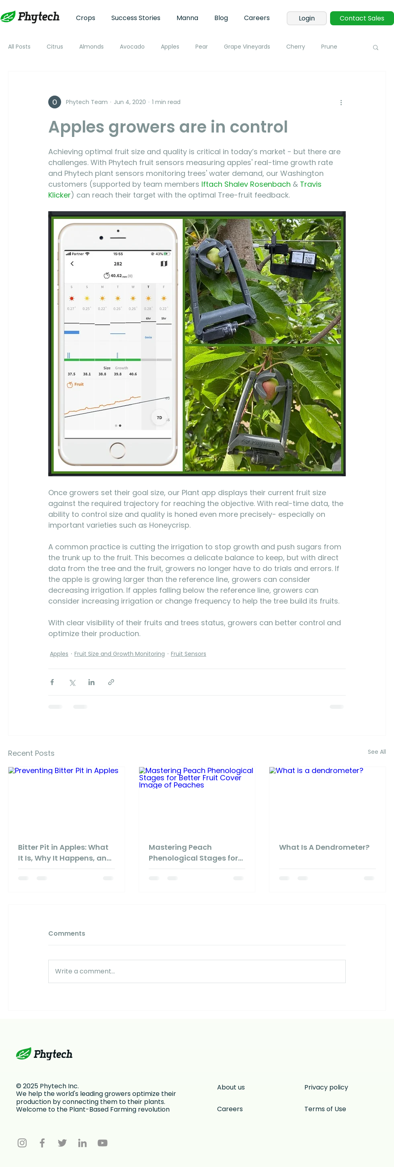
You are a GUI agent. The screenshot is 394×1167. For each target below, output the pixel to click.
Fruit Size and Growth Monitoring (119, 654)
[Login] (307, 18)
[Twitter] (62, 1143)
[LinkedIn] (82, 1143)
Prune (329, 47)
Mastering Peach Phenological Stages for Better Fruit (193, 852)
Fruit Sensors (188, 654)
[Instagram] (22, 1143)
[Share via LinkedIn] (91, 682)
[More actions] (341, 102)
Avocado (132, 47)
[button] (376, 47)
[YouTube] (102, 1143)
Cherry (295, 47)
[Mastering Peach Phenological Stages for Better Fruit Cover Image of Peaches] (197, 799)
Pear (201, 47)
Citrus (55, 47)
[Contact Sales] (362, 18)
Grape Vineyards (247, 47)
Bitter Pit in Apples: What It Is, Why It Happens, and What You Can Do (65, 852)
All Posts (19, 47)
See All (377, 752)
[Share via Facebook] (52, 682)
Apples (170, 47)
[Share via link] (111, 682)
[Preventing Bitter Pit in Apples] (66, 799)
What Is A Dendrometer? (324, 847)
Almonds (91, 47)
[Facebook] (42, 1143)
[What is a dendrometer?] (327, 799)
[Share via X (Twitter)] (72, 682)
